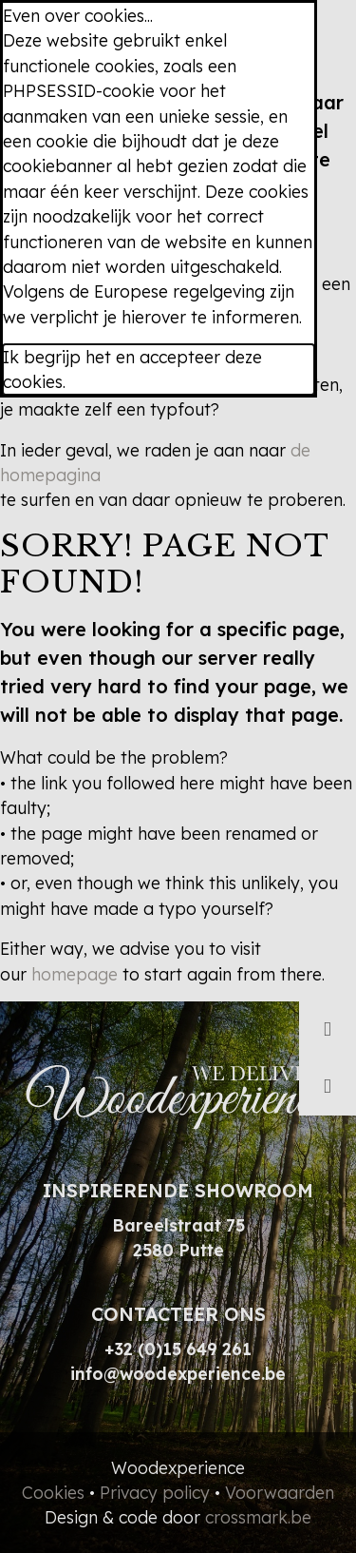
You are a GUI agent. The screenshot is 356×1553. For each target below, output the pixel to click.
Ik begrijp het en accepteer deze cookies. (132, 369)
